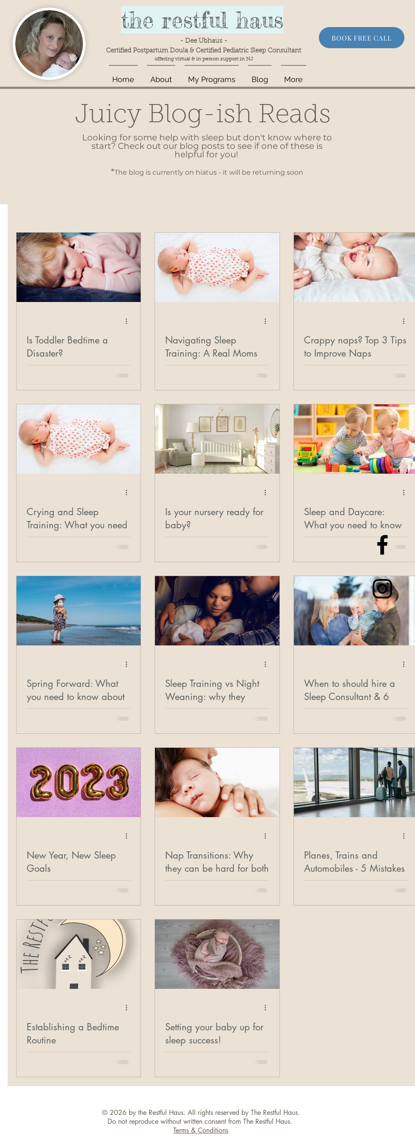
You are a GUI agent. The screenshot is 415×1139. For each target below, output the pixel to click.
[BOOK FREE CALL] (361, 37)
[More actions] (129, 321)
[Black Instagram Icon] (382, 589)
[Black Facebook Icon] (382, 545)
